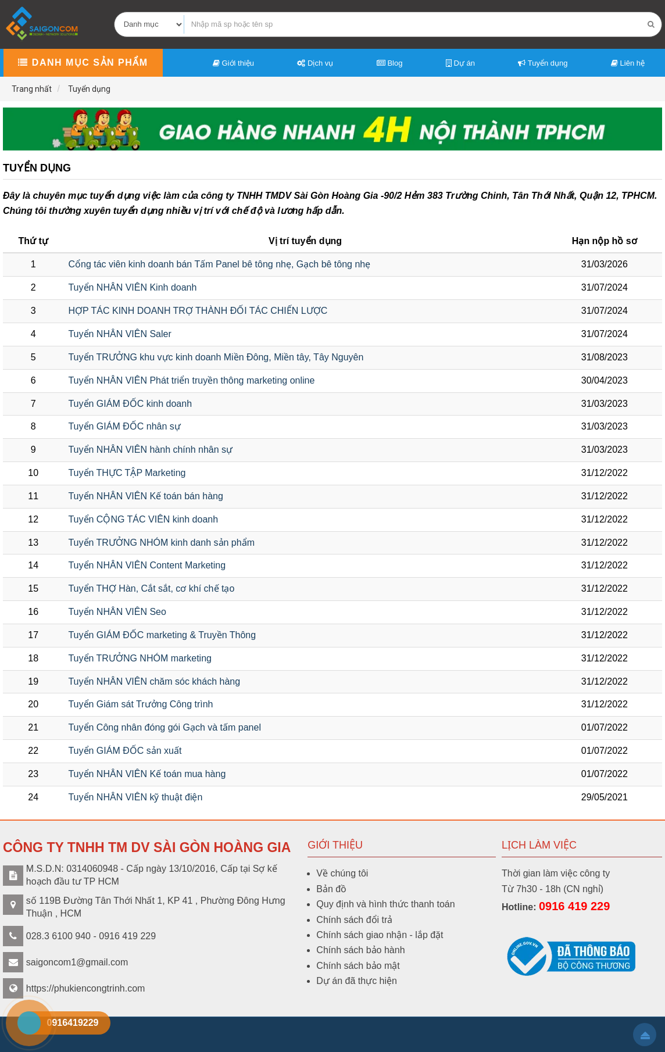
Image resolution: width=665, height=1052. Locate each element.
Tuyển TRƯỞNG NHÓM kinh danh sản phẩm (161, 543)
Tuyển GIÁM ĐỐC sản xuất (124, 751)
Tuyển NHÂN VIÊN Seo (117, 612)
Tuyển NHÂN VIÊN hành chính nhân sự (150, 450)
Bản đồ (331, 889)
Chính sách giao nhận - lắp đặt (379, 935)
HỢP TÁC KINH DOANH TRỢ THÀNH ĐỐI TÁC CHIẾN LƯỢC (197, 311)
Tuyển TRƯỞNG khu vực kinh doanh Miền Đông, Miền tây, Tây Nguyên (215, 357)
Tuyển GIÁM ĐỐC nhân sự (124, 426)
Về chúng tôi (342, 873)
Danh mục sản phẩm (83, 62)
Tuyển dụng (542, 63)
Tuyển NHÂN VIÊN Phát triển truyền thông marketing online (191, 380)
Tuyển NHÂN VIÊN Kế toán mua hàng (147, 774)
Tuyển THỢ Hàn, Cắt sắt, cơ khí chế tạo (151, 588)
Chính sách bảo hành (360, 950)
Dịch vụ (315, 63)
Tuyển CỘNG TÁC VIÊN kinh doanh (143, 519)
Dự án (460, 63)
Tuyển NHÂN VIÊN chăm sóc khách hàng (154, 681)
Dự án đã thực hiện (356, 981)
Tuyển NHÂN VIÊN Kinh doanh (132, 287)
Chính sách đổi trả (354, 920)
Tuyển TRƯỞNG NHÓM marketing (139, 658)
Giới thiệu (233, 63)
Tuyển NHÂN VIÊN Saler (119, 334)
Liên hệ (628, 63)
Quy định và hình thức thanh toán (385, 904)
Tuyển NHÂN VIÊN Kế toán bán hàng (145, 496)
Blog (390, 63)
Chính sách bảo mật (357, 966)
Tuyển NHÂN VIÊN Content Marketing (147, 565)
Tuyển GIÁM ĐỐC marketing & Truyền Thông (162, 635)
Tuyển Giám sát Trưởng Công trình (140, 704)
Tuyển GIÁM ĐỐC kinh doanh (130, 404)
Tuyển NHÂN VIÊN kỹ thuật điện (135, 797)
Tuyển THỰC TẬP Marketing (126, 473)
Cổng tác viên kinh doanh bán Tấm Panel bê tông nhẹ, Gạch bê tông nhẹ (219, 264)
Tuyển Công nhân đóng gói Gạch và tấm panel (164, 727)
